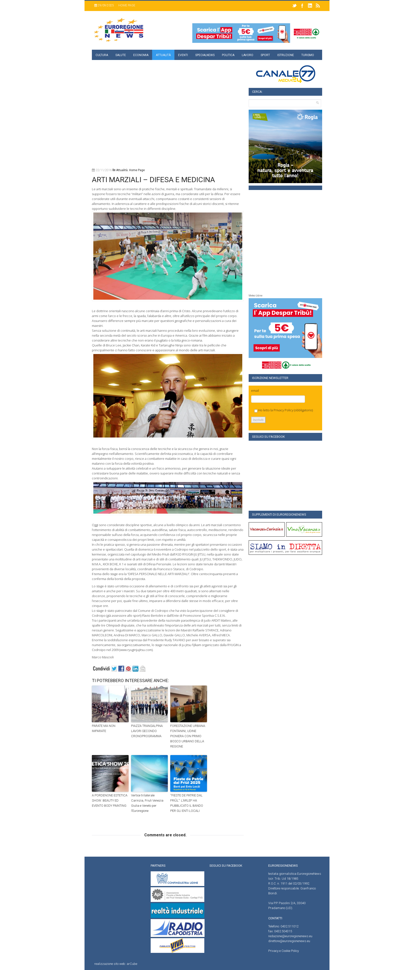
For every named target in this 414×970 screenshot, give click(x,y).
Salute (120, 55)
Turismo (307, 55)
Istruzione (285, 55)
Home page (126, 5)
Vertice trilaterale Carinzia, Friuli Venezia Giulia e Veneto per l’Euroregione (147, 802)
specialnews (205, 55)
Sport (265, 55)
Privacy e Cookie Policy (283, 951)
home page (137, 170)
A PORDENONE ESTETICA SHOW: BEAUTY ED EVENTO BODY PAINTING (109, 800)
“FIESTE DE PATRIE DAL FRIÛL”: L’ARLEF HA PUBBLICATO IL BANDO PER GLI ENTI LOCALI (186, 802)
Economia (140, 55)
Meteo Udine (255, 295)
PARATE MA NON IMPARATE (103, 728)
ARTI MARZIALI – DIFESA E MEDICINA (153, 179)
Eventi (183, 55)
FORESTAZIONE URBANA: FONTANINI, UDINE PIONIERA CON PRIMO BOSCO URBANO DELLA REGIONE (188, 736)
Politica (228, 55)
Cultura (102, 55)
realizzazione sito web (109, 964)
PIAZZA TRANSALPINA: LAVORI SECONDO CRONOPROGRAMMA (147, 731)
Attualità (163, 55)
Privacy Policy (283, 410)
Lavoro (247, 55)
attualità (122, 170)
